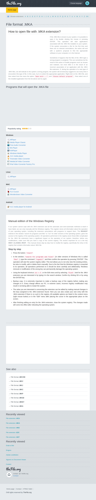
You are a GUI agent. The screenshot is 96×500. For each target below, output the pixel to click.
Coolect (8, 464)
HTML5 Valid (27, 489)
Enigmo (8, 450)
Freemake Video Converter (20, 159)
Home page (12, 10)
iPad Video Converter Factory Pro (22, 164)
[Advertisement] (28, 52)
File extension (13, 418)
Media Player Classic (18, 142)
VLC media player (16, 156)
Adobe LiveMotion (12, 455)
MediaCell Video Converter (20, 161)
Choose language (76, 3)
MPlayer (13, 140)
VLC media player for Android (21, 207)
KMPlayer (13, 151)
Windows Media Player (18, 153)
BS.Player (13, 148)
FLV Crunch (14, 192)
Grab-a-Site (10, 445)
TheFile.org (27, 492)
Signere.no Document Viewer (16, 460)
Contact (15, 476)
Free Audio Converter (18, 145)
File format (18, 377)
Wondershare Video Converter (21, 194)
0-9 (87, 16)
